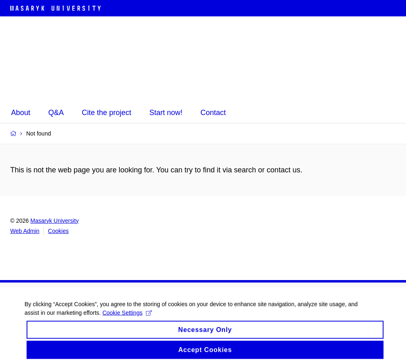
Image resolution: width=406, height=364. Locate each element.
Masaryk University (54, 220)
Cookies (58, 231)
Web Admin (24, 231)
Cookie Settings (127, 321)
